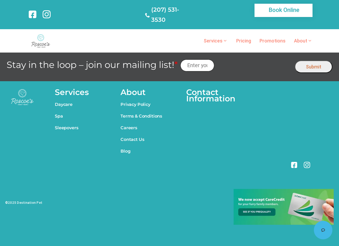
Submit (313, 67)
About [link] (300, 40)
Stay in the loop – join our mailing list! (92, 65)
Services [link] (213, 40)
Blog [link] (125, 151)
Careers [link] (129, 127)
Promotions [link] (273, 40)
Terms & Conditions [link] (141, 116)
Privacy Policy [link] (135, 104)
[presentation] (254, 65)
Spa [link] (59, 116)
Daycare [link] (64, 104)
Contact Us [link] (132, 139)
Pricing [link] (243, 40)
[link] (33, 14)
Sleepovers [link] (66, 127)
